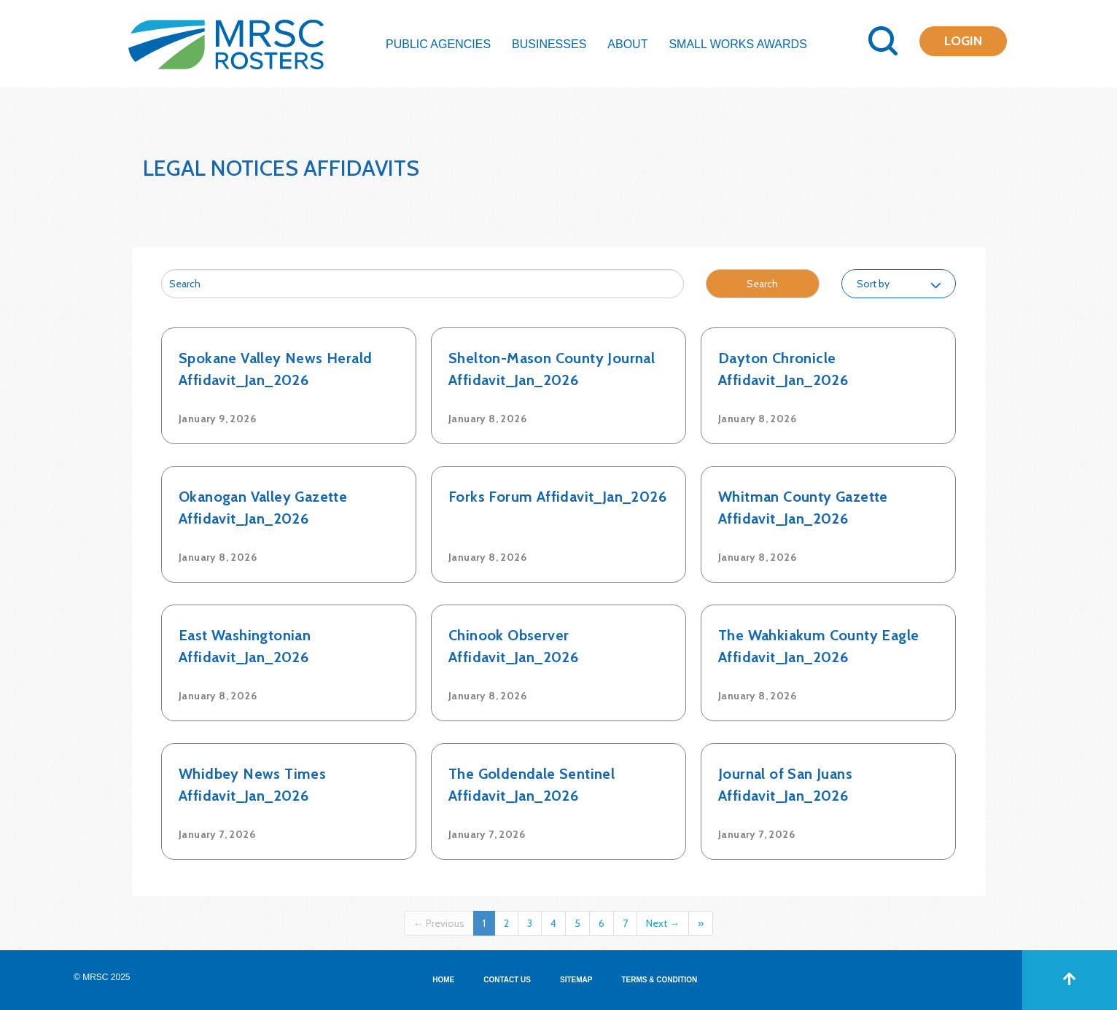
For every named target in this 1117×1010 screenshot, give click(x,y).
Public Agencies (438, 44)
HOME (443, 980)
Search (762, 283)
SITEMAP (576, 980)
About (627, 44)
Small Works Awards (737, 44)
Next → (663, 923)
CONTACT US (507, 980)
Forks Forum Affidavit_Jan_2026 (557, 496)
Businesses (549, 44)
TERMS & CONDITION (659, 980)
